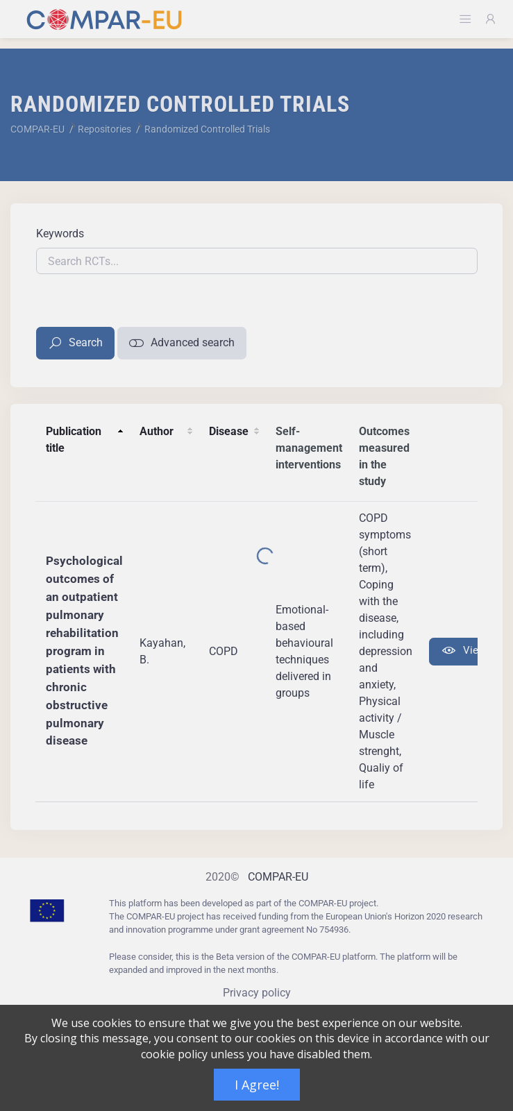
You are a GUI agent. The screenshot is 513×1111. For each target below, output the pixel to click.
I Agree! (257, 1084)
